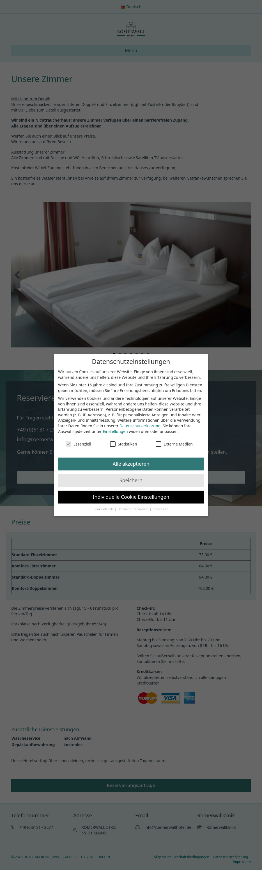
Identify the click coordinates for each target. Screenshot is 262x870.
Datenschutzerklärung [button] (133, 509)
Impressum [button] (160, 509)
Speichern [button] (131, 480)
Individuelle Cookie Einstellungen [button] (131, 496)
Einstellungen (115, 431)
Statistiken (123, 444)
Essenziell (78, 444)
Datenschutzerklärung (139, 425)
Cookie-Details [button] (103, 509)
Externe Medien (174, 444)
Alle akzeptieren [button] (131, 463)
